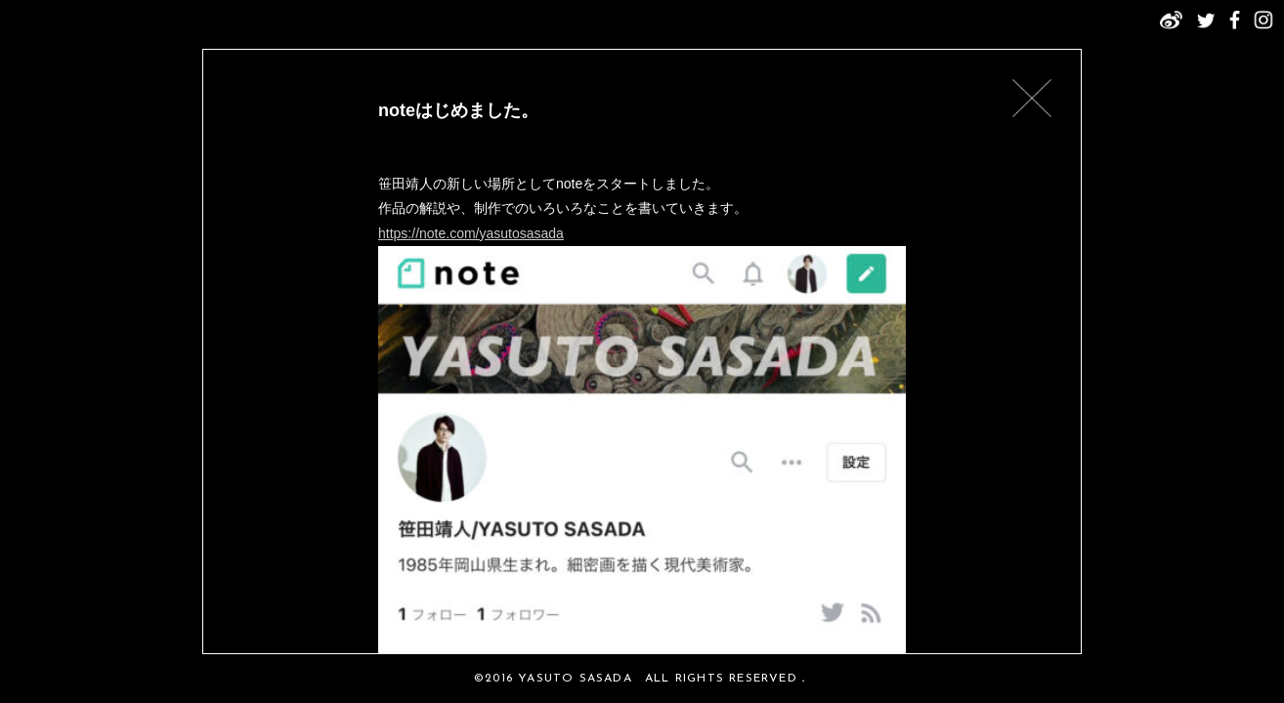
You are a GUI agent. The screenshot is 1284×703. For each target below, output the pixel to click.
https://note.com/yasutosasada (471, 233)
